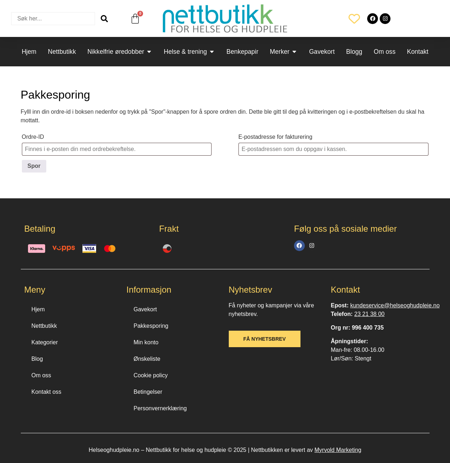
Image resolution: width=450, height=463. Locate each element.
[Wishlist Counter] (354, 18)
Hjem (38, 309)
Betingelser (148, 392)
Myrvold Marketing (337, 450)
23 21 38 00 (369, 314)
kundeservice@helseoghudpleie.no (395, 305)
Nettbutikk (44, 326)
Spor (34, 166)
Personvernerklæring (160, 408)
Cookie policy (151, 375)
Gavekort (145, 309)
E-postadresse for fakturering (275, 137)
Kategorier (45, 342)
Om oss (41, 375)
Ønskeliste (147, 359)
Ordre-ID (33, 137)
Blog (37, 359)
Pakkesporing (151, 326)
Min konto (146, 342)
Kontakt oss (47, 392)
